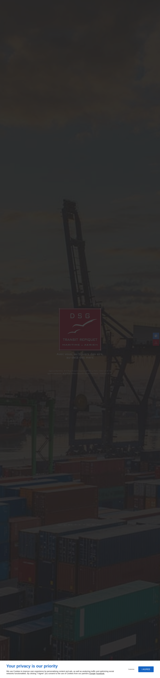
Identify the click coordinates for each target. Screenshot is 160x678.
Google (92, 673)
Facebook (100, 673)
